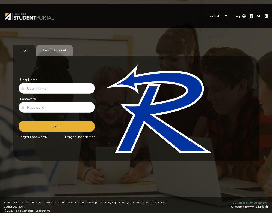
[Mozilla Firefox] (260, 207)
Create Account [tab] (54, 50)
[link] (29, 16)
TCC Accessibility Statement (249, 203)
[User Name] (57, 88)
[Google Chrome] (263, 207)
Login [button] (57, 126)
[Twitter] (259, 16)
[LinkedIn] (266, 16)
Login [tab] (24, 50)
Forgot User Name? (80, 137)
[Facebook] (251, 16)
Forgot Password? (33, 137)
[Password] (57, 107)
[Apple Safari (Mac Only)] (266, 207)
